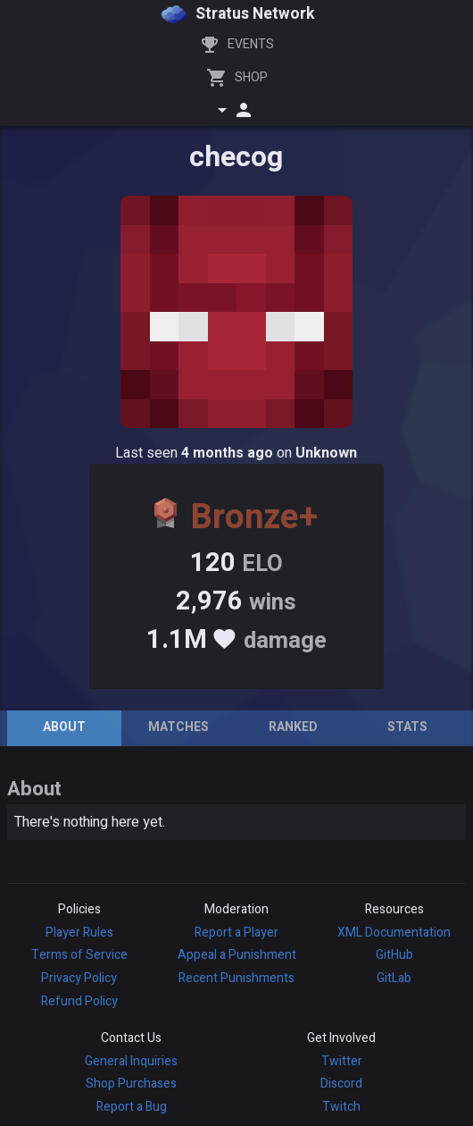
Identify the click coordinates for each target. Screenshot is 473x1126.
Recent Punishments (236, 978)
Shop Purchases (131, 1083)
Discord (341, 1083)
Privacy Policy (79, 978)
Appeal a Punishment (237, 954)
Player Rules (79, 932)
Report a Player (236, 932)
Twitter (341, 1061)
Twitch (341, 1106)
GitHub (394, 954)
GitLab (394, 978)
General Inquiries (131, 1061)
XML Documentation (394, 932)
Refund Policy (79, 1001)
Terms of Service (79, 954)
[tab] (64, 728)
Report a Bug (131, 1106)
